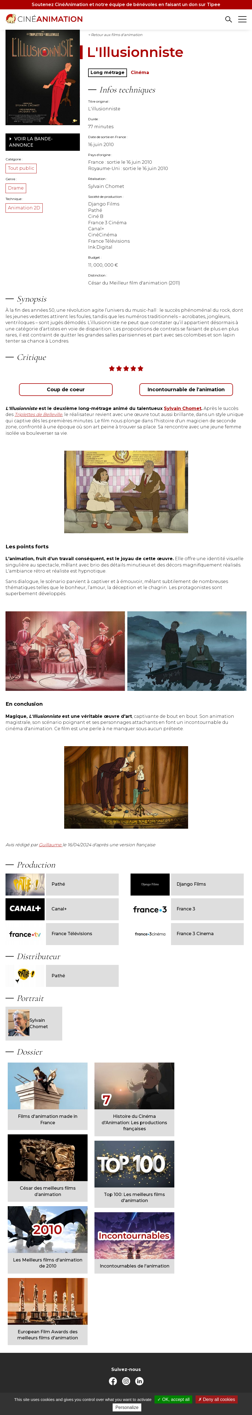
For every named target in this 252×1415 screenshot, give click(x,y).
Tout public (21, 168)
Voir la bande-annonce (31, 141)
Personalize (127, 1407)
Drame (16, 188)
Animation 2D (24, 207)
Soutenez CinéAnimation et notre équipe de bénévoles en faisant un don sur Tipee (126, 4)
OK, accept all (173, 1399)
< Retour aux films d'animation (115, 34)
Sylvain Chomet (28, 1023)
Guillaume (51, 844)
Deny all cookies (216, 1399)
